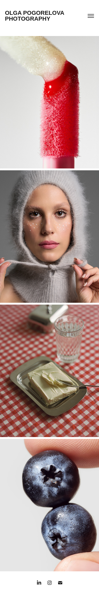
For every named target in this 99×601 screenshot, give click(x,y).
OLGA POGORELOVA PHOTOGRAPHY (35, 16)
